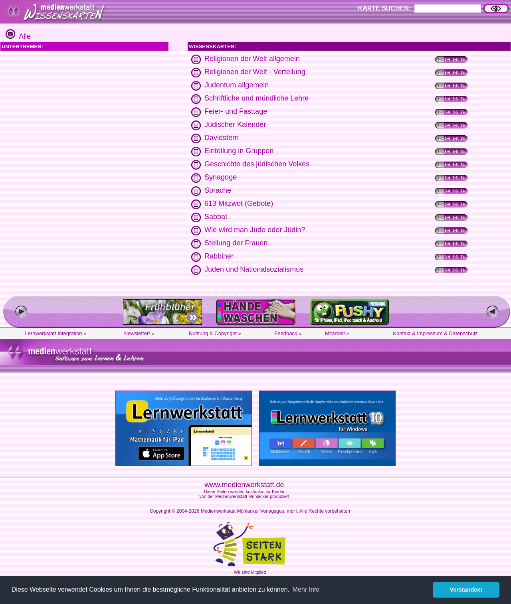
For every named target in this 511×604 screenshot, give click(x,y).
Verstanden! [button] (466, 589)
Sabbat (215, 217)
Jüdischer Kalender (235, 124)
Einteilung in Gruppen (238, 151)
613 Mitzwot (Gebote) (238, 203)
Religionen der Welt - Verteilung (254, 72)
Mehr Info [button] (306, 589)
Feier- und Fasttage (235, 111)
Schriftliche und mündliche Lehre (256, 98)
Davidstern (221, 138)
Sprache (217, 190)
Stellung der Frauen (235, 243)
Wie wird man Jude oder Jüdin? (254, 230)
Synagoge (220, 177)
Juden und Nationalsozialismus (253, 269)
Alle (18, 36)
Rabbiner (219, 256)
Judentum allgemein (236, 85)
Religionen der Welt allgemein (252, 59)
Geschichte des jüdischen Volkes (256, 164)
